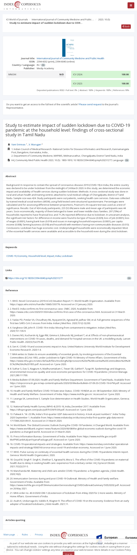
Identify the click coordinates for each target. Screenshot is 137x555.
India (58, 256)
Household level (37, 256)
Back (126, 26)
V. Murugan (35, 144)
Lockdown (67, 256)
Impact (50, 256)
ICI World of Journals (17, 19)
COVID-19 (11, 256)
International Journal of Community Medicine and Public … (63, 19)
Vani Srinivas (18, 144)
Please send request (90, 104)
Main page (9, 534)
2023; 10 (104, 19)
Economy (22, 256)
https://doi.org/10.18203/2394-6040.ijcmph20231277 (35, 278)
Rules (25, 534)
